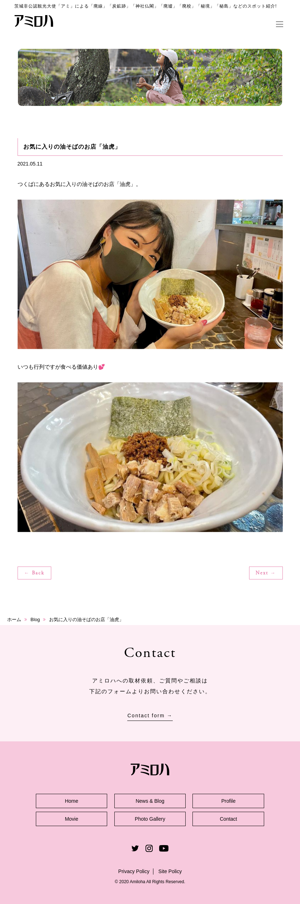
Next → (266, 573)
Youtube (163, 848)
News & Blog (149, 801)
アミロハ (34, 20)
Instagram (149, 848)
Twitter (135, 848)
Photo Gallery (150, 819)
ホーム (14, 619)
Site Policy (170, 871)
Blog (35, 619)
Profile (229, 801)
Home (71, 801)
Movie (71, 819)
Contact (228, 819)
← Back (34, 573)
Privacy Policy (133, 871)
